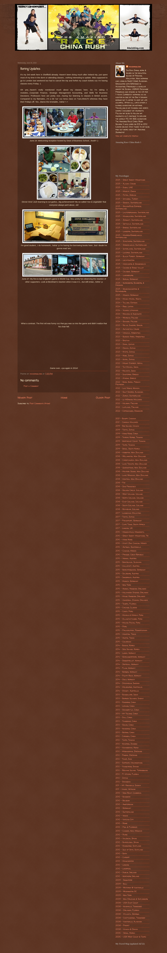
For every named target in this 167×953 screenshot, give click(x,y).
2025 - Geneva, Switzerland (128, 202)
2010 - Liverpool (123, 868)
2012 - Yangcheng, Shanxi (127, 766)
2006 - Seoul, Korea (125, 933)
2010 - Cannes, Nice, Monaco (128, 831)
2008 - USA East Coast (126, 902)
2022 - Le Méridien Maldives (128, 399)
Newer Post (25, 397)
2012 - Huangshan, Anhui (126, 747)
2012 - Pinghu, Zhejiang (126, 755)
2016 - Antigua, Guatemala (128, 547)
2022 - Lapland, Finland (127, 407)
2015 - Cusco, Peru (124, 611)
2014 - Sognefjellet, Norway (128, 660)
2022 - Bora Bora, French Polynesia (127, 383)
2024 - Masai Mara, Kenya (128, 299)
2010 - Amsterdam (124, 804)
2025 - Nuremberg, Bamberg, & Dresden (129, 284)
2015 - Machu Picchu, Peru (127, 622)
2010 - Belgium (122, 800)
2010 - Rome (121, 823)
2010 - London (122, 865)
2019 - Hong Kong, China (126, 433)
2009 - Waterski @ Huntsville (129, 887)
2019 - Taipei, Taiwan (125, 445)
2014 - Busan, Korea (125, 645)
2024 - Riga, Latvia (124, 306)
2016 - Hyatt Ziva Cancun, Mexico (131, 543)
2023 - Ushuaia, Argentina (128, 333)
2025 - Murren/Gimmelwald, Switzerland (128, 236)
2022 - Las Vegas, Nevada (127, 388)
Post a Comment (31, 386)
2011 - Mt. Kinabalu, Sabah (128, 785)
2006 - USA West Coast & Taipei (130, 936)
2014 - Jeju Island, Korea (127, 649)
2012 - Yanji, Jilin (123, 759)
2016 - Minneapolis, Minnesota (129, 532)
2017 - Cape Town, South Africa (130, 524)
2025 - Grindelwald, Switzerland (131, 245)
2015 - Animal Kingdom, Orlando (130, 588)
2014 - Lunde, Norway (125, 653)
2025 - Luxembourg (124, 275)
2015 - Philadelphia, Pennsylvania (131, 630)
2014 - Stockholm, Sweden (127, 683)
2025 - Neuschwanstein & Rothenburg (127, 290)
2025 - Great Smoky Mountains (130, 180)
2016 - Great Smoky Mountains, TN (131, 535)
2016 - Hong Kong (123, 539)
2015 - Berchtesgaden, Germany (130, 569)
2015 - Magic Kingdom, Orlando (130, 596)
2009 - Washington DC (126, 891)
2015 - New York (123, 585)
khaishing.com (135, 66)
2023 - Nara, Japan (125, 359)
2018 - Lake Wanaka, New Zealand (131, 475)
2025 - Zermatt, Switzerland (129, 220)
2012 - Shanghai (123, 781)
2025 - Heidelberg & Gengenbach (130, 264)
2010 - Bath (121, 853)
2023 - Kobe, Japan (124, 355)
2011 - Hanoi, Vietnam (125, 789)
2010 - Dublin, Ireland (126, 872)
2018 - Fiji (120, 482)
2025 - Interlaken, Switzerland (130, 249)
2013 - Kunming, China (125, 702)
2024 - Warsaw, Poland (126, 317)
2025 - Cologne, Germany (127, 271)
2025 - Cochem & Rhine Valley (129, 267)
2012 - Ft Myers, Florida (127, 774)
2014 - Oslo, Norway (125, 679)
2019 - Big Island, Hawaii (127, 426)
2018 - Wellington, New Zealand (130, 456)
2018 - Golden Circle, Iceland (129, 490)
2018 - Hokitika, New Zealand (129, 479)
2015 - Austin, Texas (124, 638)
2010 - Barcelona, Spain (127, 842)
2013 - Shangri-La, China (127, 710)
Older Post (103, 397)
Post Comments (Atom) (40, 403)
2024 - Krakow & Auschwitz (128, 314)
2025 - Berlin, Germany (126, 279)
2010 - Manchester (124, 861)
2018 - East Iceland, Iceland (129, 501)
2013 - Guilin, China (124, 725)
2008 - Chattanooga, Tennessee (130, 918)
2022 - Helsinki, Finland (126, 403)
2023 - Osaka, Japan (125, 348)
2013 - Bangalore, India (126, 694)
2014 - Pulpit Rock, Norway (128, 675)
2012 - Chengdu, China (125, 736)
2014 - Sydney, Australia (127, 691)
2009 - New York (123, 895)
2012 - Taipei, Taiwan (125, 740)
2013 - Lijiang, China (125, 706)
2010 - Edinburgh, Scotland (128, 846)
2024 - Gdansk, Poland (126, 321)
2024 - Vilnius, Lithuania (126, 310)
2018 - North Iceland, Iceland (129, 498)
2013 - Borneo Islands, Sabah (129, 698)
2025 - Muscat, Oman (125, 191)
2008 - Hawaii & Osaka (126, 929)
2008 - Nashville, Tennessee (128, 906)
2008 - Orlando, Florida (127, 910)
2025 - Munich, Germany (127, 295)
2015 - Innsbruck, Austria (127, 577)
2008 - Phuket (122, 925)
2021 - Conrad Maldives (126, 422)
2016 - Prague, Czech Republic (129, 554)
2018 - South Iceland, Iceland (129, 505)
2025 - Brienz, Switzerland (128, 227)
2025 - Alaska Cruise (125, 183)
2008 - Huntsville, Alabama (128, 921)
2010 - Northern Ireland (127, 876)
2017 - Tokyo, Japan (124, 517)
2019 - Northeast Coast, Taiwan (130, 441)
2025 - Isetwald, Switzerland (129, 224)
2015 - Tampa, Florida (125, 603)
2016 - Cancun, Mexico (125, 551)
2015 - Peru (121, 626)
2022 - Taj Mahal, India (126, 367)
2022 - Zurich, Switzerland (128, 395)
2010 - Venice (121, 815)
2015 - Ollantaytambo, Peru (128, 619)
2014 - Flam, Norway (125, 668)
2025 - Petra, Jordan (125, 195)
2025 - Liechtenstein (124, 260)
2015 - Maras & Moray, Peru (129, 615)
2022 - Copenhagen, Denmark (129, 411)
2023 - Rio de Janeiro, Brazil (129, 325)
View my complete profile (126, 136)
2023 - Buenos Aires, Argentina (130, 336)
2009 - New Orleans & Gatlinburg (131, 899)
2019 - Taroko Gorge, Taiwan (129, 437)
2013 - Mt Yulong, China (126, 713)
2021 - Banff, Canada (125, 418)
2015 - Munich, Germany (126, 581)
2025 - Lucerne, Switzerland (128, 252)
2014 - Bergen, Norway (126, 672)
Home (64, 397)
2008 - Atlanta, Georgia (127, 914)
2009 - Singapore (123, 880)
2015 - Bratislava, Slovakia (128, 562)
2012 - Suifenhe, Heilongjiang (128, 762)
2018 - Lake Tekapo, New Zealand (131, 464)
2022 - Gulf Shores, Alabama (129, 392)
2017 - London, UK (124, 528)
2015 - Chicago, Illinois (126, 607)
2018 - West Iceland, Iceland (129, 494)
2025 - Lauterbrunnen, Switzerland (132, 212)
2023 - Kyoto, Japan (125, 352)
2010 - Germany (123, 808)
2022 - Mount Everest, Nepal (129, 363)
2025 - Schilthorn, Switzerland (130, 241)
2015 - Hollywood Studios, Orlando (131, 592)
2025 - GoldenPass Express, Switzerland (128, 207)
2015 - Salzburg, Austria (127, 573)
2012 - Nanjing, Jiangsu (126, 744)
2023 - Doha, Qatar (124, 344)
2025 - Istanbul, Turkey (126, 199)
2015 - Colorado (123, 641)
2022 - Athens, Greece (125, 378)
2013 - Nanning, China (125, 728)
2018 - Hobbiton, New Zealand (129, 452)
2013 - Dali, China (123, 717)
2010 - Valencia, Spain (126, 838)
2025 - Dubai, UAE (124, 187)
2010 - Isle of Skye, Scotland (129, 849)
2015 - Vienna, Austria (126, 558)
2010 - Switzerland (124, 812)
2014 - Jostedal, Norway (127, 664)
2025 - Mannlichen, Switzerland (130, 216)
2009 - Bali (121, 884)
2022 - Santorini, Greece (127, 374)
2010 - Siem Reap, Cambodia (128, 793)
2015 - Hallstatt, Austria (127, 566)
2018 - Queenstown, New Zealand (131, 467)
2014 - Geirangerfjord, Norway (130, 657)
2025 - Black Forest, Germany (130, 256)
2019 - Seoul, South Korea (127, 448)
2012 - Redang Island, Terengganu (131, 770)
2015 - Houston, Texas (125, 634)
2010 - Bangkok (122, 796)
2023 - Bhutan (122, 340)
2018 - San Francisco (125, 486)
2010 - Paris (121, 834)
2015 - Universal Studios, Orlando (131, 600)
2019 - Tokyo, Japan (124, 429)
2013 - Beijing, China (125, 732)
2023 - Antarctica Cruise (127, 329)
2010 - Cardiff (122, 857)
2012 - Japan (121, 778)
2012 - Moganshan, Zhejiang (128, 751)
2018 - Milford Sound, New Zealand (132, 471)
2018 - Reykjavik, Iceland (127, 509)
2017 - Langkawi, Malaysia (128, 513)
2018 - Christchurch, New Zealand (131, 460)
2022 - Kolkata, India (125, 370)
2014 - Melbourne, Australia (128, 687)
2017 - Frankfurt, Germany (128, 520)
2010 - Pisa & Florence (126, 827)
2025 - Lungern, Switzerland (129, 231)
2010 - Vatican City (124, 819)
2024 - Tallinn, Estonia (126, 302)
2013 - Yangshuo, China (126, 721)
